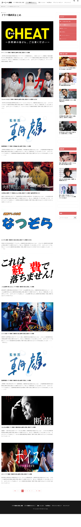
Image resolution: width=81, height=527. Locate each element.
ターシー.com (6, 2)
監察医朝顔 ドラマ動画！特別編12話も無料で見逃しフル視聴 (25, 148)
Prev (15, 503)
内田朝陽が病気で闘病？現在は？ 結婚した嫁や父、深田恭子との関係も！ (67, 122)
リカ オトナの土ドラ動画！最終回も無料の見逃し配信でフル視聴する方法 (26, 100)
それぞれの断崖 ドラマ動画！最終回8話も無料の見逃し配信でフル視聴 (26, 438)
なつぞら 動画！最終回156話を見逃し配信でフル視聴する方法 (25, 245)
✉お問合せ (49, 2)
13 (36, 503)
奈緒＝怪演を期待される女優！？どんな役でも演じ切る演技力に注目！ (67, 170)
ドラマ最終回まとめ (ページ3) (13, 6)
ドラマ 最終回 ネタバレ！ (31, 2)
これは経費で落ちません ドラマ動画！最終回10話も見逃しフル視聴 (27, 293)
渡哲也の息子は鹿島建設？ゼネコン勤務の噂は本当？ (67, 104)
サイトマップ (67, 2)
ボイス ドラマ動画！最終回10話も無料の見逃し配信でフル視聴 (26, 487)
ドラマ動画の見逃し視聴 (18, 2)
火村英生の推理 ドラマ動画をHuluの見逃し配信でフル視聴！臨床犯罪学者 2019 (27, 196)
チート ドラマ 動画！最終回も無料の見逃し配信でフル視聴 (24, 52)
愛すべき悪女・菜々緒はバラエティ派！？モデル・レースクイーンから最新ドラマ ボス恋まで (67, 204)
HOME (4, 6)
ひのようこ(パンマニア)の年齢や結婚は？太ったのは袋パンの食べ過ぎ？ (67, 71)
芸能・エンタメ (41, 2)
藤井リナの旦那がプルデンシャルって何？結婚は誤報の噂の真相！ (67, 88)
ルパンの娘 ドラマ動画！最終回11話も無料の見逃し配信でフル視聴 (27, 342)
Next (39, 503)
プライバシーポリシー (58, 2)
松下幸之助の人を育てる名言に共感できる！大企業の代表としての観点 (67, 139)
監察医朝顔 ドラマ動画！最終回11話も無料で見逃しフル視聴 (25, 390)
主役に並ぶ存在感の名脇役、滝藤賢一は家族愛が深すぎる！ (67, 187)
